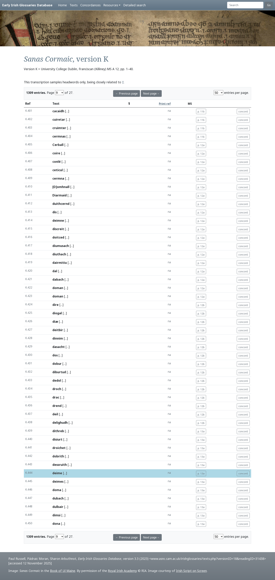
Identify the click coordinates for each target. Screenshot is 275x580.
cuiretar (58, 119)
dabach (58, 279)
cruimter (59, 128)
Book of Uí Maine (62, 571)
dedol (56, 380)
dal (54, 271)
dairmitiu (59, 262)
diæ (55, 321)
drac (55, 397)
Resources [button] (110, 5)
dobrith (58, 456)
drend (57, 406)
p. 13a (201, 431)
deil (55, 414)
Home (62, 5)
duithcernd (60, 204)
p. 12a (201, 145)
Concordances (90, 5)
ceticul (57, 170)
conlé (56, 161)
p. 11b (201, 111)
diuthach (59, 254)
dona (56, 523)
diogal (57, 313)
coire (56, 153)
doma (56, 490)
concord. (243, 111)
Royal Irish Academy (122, 571)
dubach (58, 498)
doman (57, 288)
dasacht (58, 347)
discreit (58, 229)
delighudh (60, 422)
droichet (59, 448)
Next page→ (151, 93)
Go (269, 5)
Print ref (165, 104)
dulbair (57, 507)
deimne (58, 220)
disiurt (57, 439)
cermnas (59, 136)
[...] (67, 111)
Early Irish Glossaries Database (27, 5)
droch (56, 389)
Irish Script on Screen (191, 571)
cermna (58, 178)
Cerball (57, 145)
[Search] (245, 5)
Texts (74, 5)
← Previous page (126, 93)
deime (57, 473)
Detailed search (134, 5)
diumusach (60, 246)
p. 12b (201, 305)
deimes (57, 481)
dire (55, 305)
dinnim (57, 338)
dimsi (56, 515)
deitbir (57, 330)
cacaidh (58, 111)
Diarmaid (59, 195)
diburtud (59, 372)
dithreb (58, 431)
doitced (58, 237)
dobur (57, 363)
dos (55, 355)
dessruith (59, 464)
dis (54, 212)
